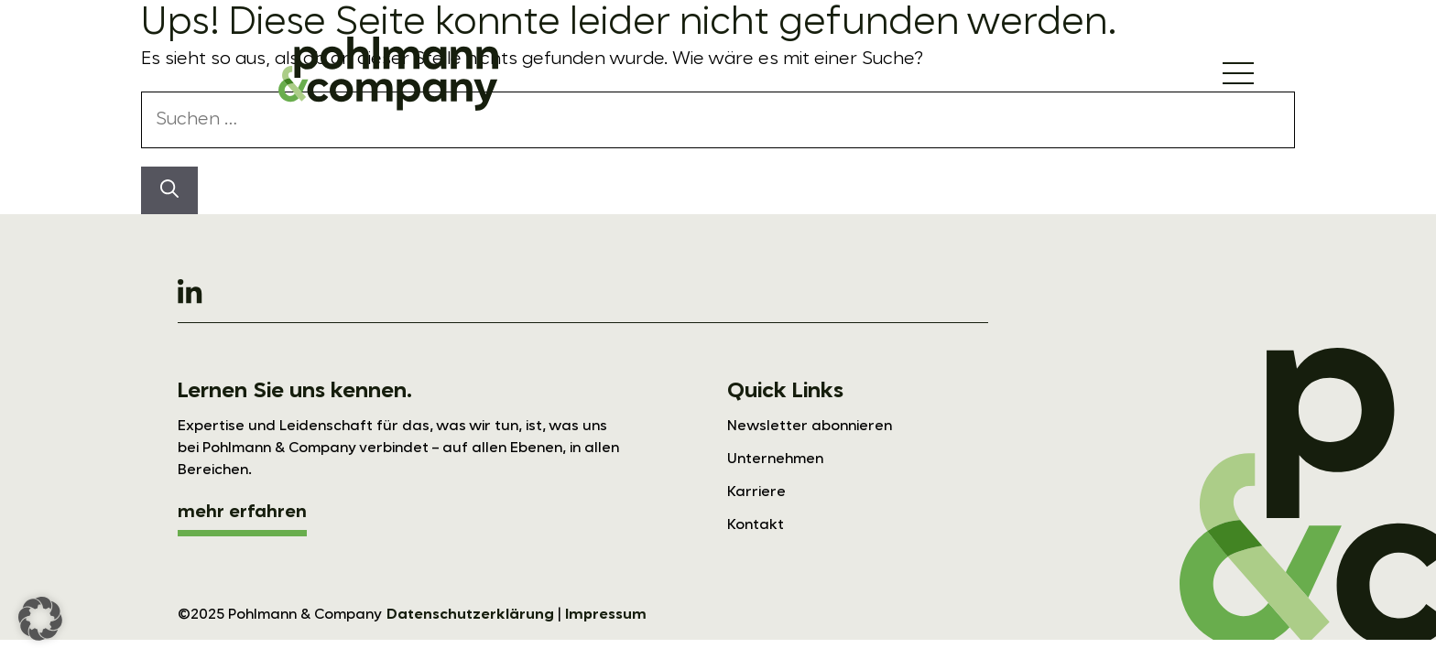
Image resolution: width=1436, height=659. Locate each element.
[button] (40, 618)
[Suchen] (169, 190)
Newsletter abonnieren (809, 426)
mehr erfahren (242, 512)
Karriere (756, 492)
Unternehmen (775, 459)
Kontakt (755, 525)
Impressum (606, 615)
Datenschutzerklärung (470, 615)
